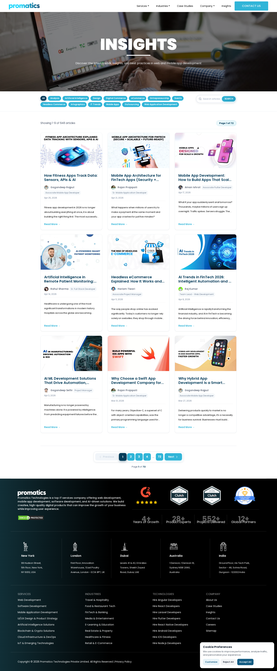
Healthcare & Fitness (98, 637)
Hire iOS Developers (164, 637)
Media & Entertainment (99, 618)
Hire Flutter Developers (166, 618)
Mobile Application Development (38, 612)
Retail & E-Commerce (98, 643)
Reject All (228, 661)
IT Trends (95, 104)
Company (206, 6)
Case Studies (185, 6)
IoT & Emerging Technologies (36, 643)
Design (96, 98)
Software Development (32, 606)
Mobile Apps (112, 104)
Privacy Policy (123, 661)
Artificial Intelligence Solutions (36, 624)
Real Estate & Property (99, 631)
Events (178, 98)
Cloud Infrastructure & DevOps (37, 637)
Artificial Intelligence (76, 98)
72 (159, 457)
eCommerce (138, 98)
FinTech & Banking (96, 612)
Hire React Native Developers (170, 624)
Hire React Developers (166, 606)
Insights (226, 6)
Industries (162, 6)
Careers (211, 624)
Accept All (245, 661)
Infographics (78, 104)
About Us (211, 600)
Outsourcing (132, 104)
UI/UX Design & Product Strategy (38, 618)
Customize (211, 661)
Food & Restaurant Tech (100, 606)
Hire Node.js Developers (167, 643)
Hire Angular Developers (167, 600)
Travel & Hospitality (97, 600)
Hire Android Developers (167, 631)
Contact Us (251, 6)
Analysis (54, 98)
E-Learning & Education (99, 624)
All (43, 98)
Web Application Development (160, 104)
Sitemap (211, 631)
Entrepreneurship (159, 98)
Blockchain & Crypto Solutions (36, 631)
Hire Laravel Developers (167, 612)
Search (229, 98)
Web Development (29, 600)
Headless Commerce (54, 104)
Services (142, 6)
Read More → (52, 224)
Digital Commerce (116, 98)
